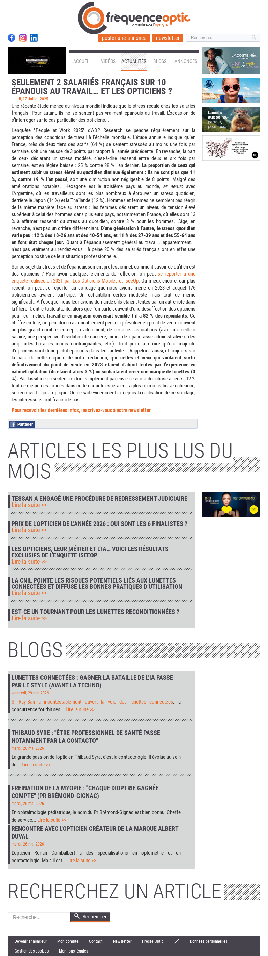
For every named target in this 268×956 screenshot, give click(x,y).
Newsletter (122, 941)
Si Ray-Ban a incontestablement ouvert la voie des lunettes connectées (92, 702)
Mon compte (68, 941)
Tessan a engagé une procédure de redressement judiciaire (99, 498)
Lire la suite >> (29, 505)
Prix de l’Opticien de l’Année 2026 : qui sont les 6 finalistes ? (99, 524)
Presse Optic (153, 941)
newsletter (168, 38)
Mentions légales (73, 951)
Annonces (185, 61)
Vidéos (108, 61)
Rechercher (90, 917)
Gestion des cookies (32, 951)
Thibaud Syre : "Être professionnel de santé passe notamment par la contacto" (86, 736)
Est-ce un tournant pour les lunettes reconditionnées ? (95, 612)
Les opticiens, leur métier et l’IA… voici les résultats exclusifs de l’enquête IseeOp (90, 552)
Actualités (133, 61)
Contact (96, 941)
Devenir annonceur (31, 941)
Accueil (82, 61)
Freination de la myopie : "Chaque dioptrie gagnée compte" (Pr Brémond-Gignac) (85, 791)
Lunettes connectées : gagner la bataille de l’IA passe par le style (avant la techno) (92, 681)
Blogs (159, 61)
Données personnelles (208, 941)
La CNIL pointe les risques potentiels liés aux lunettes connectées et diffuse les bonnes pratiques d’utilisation (97, 583)
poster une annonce (124, 38)
